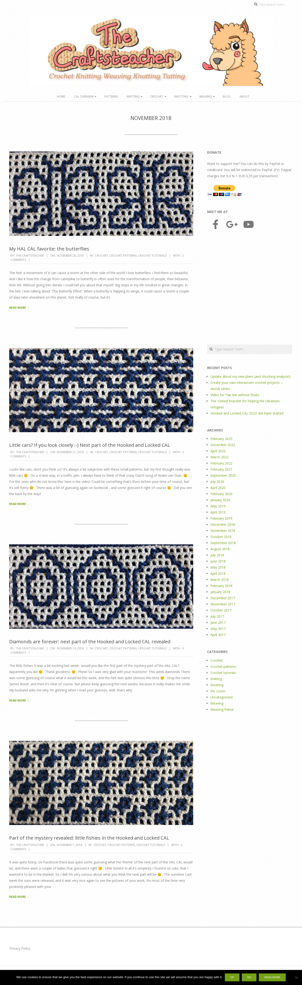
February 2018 (221, 585)
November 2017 (222, 604)
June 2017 (218, 622)
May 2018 (218, 567)
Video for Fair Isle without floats (234, 395)
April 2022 (218, 451)
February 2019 (221, 518)
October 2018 (220, 536)
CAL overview (83, 96)
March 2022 (219, 457)
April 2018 (218, 573)
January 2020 (220, 500)
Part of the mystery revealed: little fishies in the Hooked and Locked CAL (89, 838)
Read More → (19, 308)
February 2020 (221, 494)
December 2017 (222, 598)
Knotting (181, 96)
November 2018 (222, 530)
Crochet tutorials (152, 256)
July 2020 (217, 481)
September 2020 (223, 475)
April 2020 (218, 487)
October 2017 (220, 610)
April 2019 (218, 512)
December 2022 (222, 445)
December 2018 (222, 524)
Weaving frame (222, 709)
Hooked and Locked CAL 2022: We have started (246, 413)
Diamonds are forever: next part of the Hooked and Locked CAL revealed (89, 641)
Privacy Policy (19, 948)
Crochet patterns (123, 256)
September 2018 (223, 543)
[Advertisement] (249, 287)
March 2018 (219, 579)
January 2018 (220, 592)
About (244, 96)
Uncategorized (221, 697)
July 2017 (217, 616)
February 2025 (221, 438)
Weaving (205, 96)
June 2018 (218, 561)
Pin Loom (217, 691)
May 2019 (218, 506)
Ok (232, 977)
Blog (227, 96)
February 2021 (221, 469)
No (249, 977)
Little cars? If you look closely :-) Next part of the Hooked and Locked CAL (89, 445)
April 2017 (218, 634)
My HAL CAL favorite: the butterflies (49, 249)
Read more (272, 977)
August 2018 (220, 549)
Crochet (156, 96)
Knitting (133, 96)
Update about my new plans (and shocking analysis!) (250, 376)
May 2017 (218, 628)
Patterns (111, 96)
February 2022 (221, 463)
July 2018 (217, 555)
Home (61, 96)
